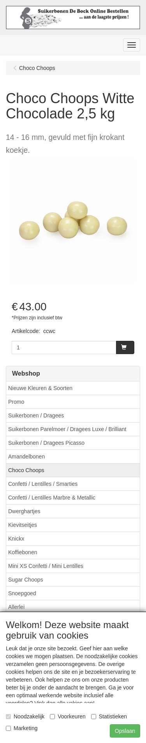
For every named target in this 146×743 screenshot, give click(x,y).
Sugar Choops (25, 579)
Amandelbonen (26, 456)
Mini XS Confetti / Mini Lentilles (45, 566)
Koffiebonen (22, 552)
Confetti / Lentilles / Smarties (42, 484)
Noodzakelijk (25, 716)
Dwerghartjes (24, 511)
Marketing (21, 728)
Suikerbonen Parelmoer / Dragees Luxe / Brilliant (67, 429)
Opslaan (125, 731)
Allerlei (16, 607)
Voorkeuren (68, 716)
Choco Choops (26, 470)
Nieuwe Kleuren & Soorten (40, 388)
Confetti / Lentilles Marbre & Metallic (51, 497)
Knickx (16, 538)
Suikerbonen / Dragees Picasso (46, 443)
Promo (16, 402)
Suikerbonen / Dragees (36, 415)
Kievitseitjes (22, 525)
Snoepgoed (22, 593)
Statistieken (109, 716)
